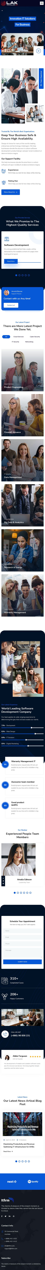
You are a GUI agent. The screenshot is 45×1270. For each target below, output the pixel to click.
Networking (8, 564)
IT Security (7, 429)
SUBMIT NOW (22, 962)
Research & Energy (13, 567)
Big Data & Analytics (14, 522)
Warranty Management (15, 612)
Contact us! (11, 305)
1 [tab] (16, 275)
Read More (11, 261)
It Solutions (22, 1140)
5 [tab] (29, 275)
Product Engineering (13, 387)
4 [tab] (26, 275)
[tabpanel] (22, 250)
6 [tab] (30, 893)
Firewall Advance (12, 432)
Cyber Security (8, 609)
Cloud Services (9, 384)
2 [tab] (19, 275)
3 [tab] (22, 275)
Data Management (13, 477)
